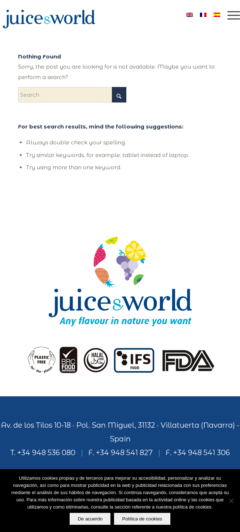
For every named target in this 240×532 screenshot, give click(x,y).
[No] (231, 500)
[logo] (96, 14)
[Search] (72, 95)
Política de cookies (142, 519)
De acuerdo (90, 519)
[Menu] (230, 14)
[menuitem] (230, 14)
